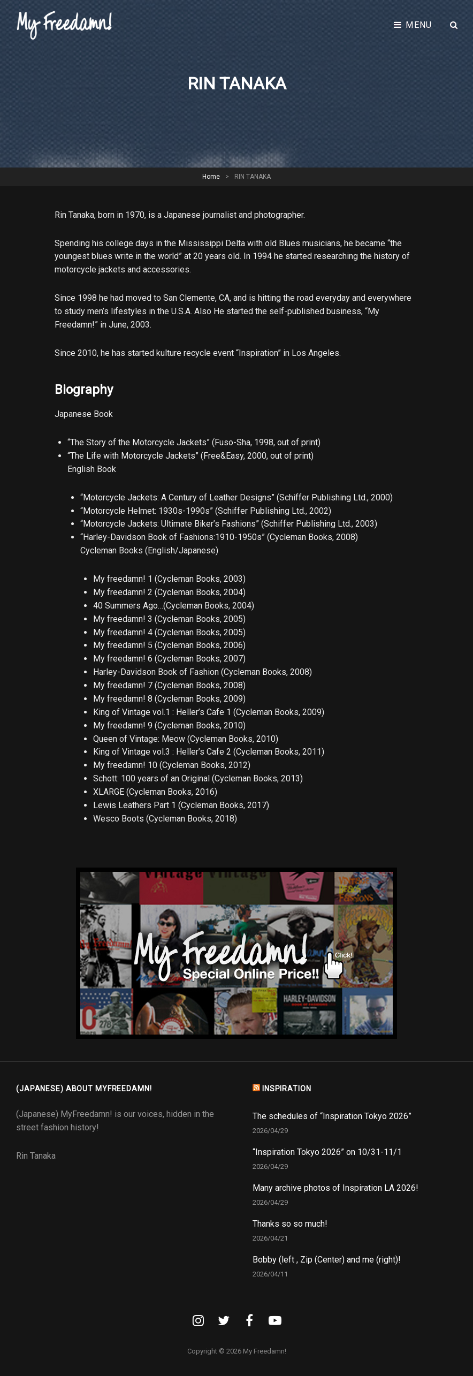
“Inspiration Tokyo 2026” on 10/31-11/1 (327, 1152)
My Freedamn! (264, 1351)
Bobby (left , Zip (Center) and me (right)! (327, 1260)
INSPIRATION (286, 1088)
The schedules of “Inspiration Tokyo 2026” (332, 1116)
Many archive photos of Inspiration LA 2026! (335, 1188)
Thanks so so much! (290, 1224)
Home (211, 176)
